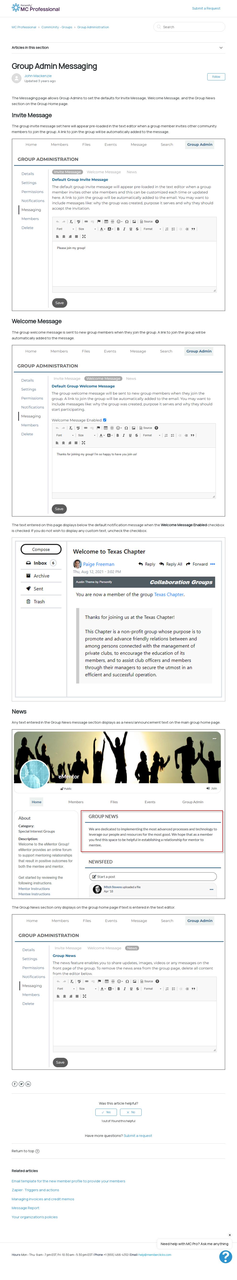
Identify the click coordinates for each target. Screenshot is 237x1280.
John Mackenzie (38, 75)
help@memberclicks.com (155, 1255)
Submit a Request (206, 8)
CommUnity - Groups (56, 27)
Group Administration (93, 27)
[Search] (189, 27)
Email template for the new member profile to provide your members (68, 1181)
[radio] (106, 1112)
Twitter (21, 1084)
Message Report (25, 1207)
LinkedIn (28, 1084)
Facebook (15, 1084)
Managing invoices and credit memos (43, 1199)
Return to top (25, 1150)
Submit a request (138, 1135)
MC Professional (24, 27)
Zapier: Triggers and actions (35, 1189)
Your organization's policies (35, 1216)
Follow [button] (216, 77)
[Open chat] (225, 1256)
